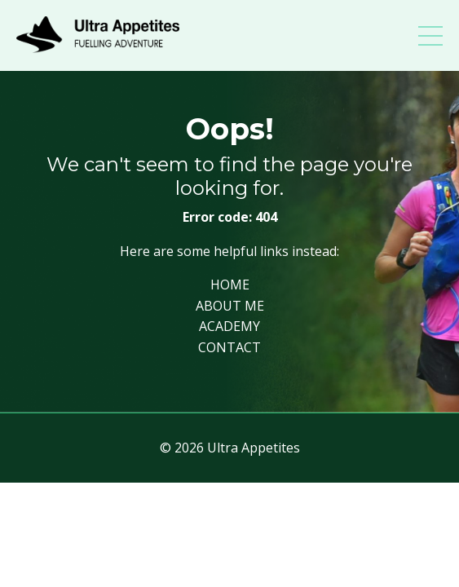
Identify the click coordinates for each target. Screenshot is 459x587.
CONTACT (229, 347)
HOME (229, 285)
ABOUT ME (230, 306)
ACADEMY (229, 326)
